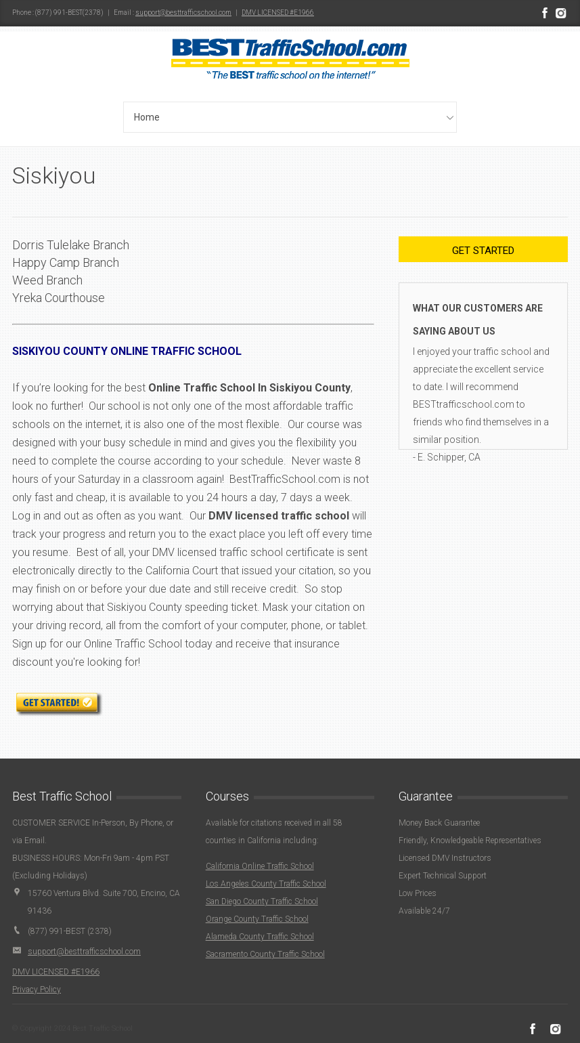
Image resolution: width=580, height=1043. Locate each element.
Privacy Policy (36, 989)
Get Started (483, 250)
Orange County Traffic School (257, 919)
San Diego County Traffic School (262, 901)
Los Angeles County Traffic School (266, 884)
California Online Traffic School (260, 866)
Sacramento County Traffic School (265, 954)
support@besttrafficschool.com (183, 12)
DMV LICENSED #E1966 (278, 12)
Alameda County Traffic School (260, 936)
